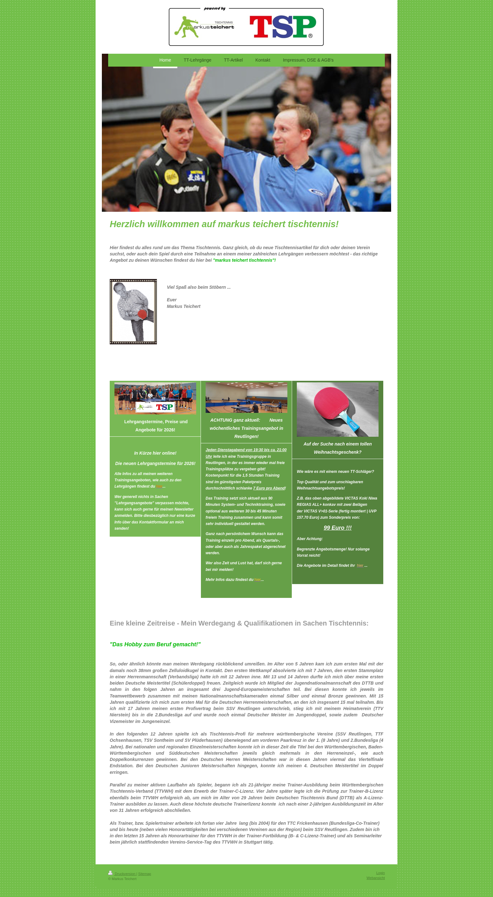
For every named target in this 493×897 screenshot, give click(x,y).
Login (380, 873)
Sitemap (144, 874)
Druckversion (122, 874)
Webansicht (376, 878)
